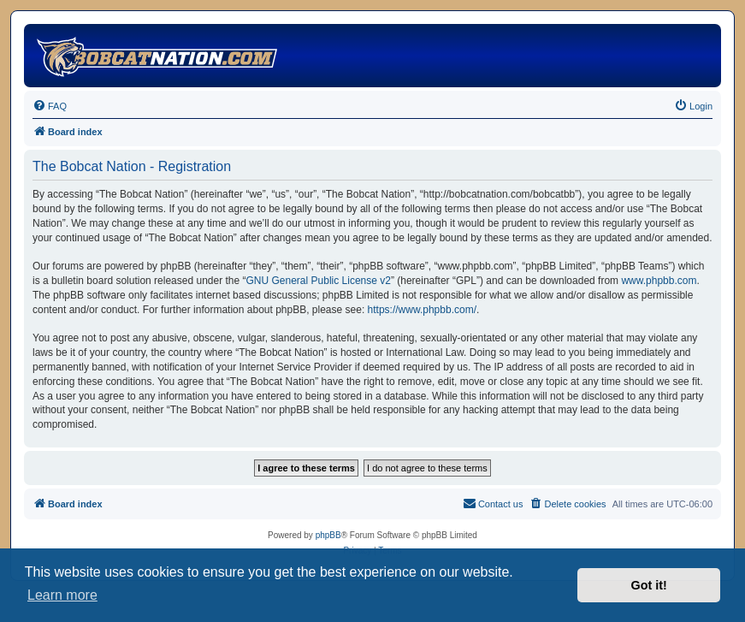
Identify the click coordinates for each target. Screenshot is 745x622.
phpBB (328, 535)
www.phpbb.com (658, 281)
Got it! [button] (649, 585)
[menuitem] (50, 106)
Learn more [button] (62, 595)
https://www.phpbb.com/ (422, 310)
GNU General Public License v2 (318, 281)
